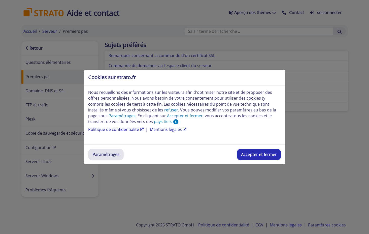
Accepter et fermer (259, 154)
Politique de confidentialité (116, 129)
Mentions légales (168, 129)
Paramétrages (105, 154)
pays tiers (166, 121)
